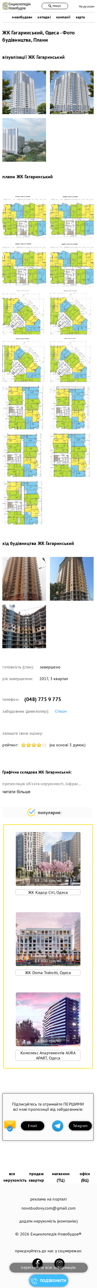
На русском (87, 6)
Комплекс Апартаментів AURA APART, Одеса (48, 1055)
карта (80, 17)
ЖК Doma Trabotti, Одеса (48, 972)
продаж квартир (36, 1177)
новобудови (22, 17)
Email (32, 1125)
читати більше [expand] (16, 792)
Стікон (61, 711)
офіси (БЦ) (85, 1177)
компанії (63, 17)
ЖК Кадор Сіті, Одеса (48, 892)
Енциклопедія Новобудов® (56, 1234)
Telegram (80, 1125)
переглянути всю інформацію (48, 1267)
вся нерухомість (15, 1177)
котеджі (44, 17)
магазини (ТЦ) (61, 1177)
